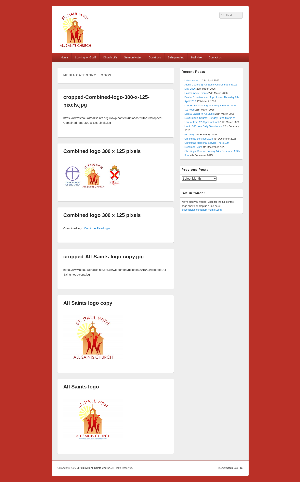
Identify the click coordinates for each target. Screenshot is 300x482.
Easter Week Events (196, 93)
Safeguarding (176, 57)
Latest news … (193, 80)
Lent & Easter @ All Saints (200, 113)
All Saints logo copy (87, 303)
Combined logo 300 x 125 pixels (102, 151)
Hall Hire (196, 57)
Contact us (215, 57)
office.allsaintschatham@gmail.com (202, 209)
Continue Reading (97, 228)
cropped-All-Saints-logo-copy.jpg (103, 257)
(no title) (189, 134)
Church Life (110, 57)
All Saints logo (81, 387)
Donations (155, 57)
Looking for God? (85, 57)
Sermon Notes (133, 57)
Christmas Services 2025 (199, 138)
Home (64, 57)
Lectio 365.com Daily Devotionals (203, 126)
